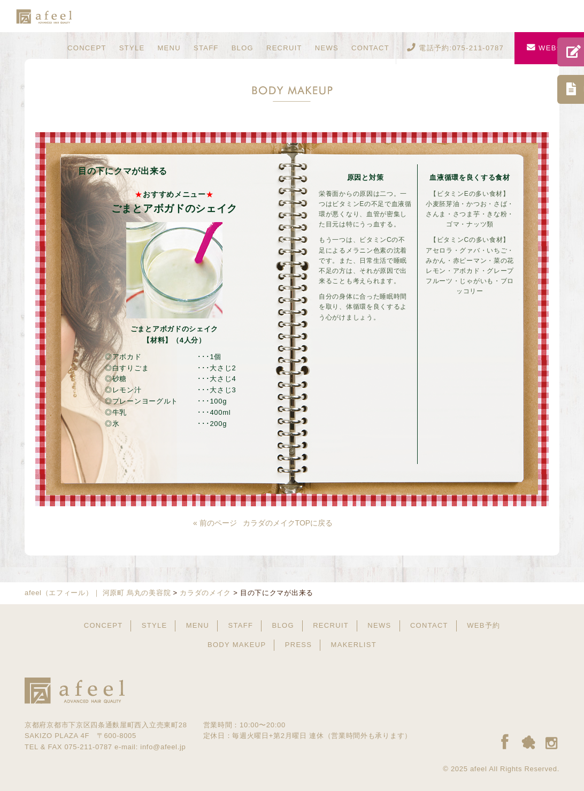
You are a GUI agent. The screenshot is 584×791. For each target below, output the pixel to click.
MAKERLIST (353, 645)
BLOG (242, 48)
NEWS (327, 48)
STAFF (206, 48)
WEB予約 (549, 47)
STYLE (132, 48)
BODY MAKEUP (237, 645)
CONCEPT (86, 48)
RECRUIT (284, 48)
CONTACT (370, 48)
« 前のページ (215, 523)
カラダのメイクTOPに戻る (288, 523)
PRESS (298, 645)
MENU (168, 48)
